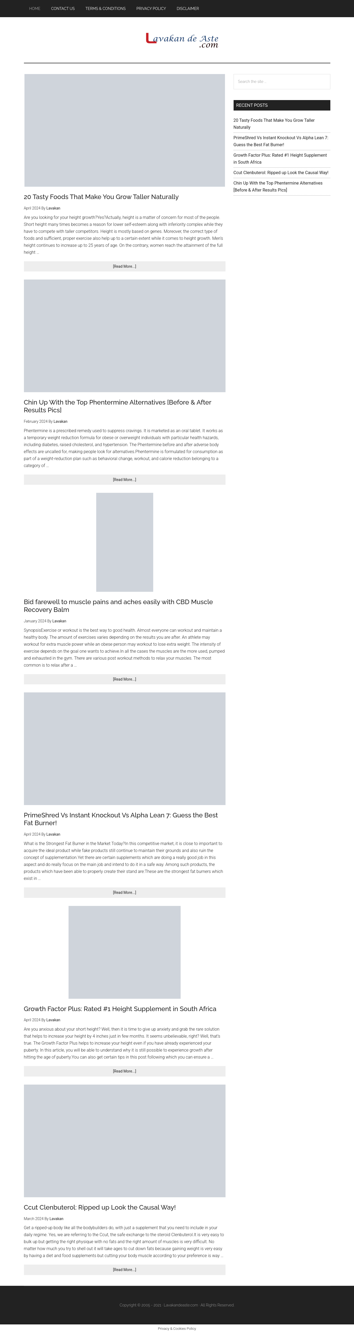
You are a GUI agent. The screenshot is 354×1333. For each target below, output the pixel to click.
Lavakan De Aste (177, 40)
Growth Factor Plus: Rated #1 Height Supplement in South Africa (120, 1009)
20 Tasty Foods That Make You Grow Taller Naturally (101, 197)
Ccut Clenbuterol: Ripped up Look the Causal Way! (100, 1207)
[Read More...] (132, 267)
